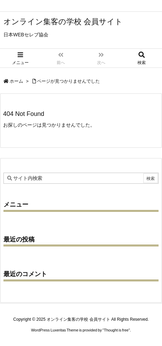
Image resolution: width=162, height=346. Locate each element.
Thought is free (116, 330)
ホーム (16, 81)
